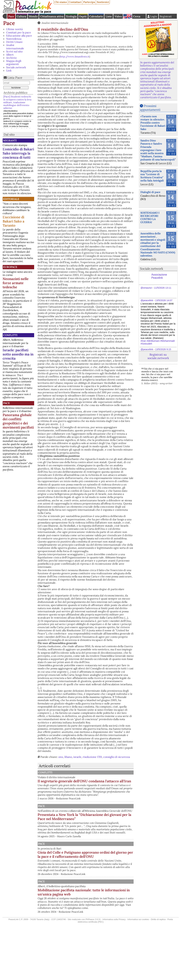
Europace (10, 267)
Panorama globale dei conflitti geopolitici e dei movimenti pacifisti (18, 421)
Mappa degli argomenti (13, 62)
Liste (109, 16)
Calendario (96, 16)
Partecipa (89, 2)
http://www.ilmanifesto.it (74, 56)
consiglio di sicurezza (116, 756)
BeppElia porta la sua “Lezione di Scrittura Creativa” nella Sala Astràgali (152, 175)
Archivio (11, 57)
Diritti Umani (14, 41)
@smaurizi (146, 287)
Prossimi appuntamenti (150, 108)
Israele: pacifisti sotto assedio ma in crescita (18, 354)
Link (9, 70)
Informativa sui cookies (138, 948)
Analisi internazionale (15, 46)
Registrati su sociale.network (158, 356)
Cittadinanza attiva (51, 16)
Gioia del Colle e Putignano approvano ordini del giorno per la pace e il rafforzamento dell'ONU (102, 871)
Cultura (21, 16)
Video (118, 16)
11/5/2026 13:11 (162, 287)
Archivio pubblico (15, 92)
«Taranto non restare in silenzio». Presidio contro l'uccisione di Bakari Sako (152, 123)
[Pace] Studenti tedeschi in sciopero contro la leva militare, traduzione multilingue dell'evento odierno (17, 102)
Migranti (10, 140)
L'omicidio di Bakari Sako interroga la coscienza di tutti (18, 153)
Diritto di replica (158, 948)
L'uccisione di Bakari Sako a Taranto (13, 221)
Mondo (33, 16)
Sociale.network (16, 67)
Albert (10, 54)
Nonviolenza (13, 38)
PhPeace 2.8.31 (93, 948)
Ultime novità (14, 29)
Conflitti (10, 335)
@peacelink (147, 300)
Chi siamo (61, 2)
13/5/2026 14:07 (163, 300)
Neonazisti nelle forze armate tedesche (16, 283)
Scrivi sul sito (14, 51)
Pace (11, 16)
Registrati (166, 16)
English (127, 16)
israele (77, 756)
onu (60, 756)
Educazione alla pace (19, 35)
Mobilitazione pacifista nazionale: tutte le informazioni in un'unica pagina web (99, 913)
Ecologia (71, 16)
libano (68, 756)
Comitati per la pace (18, 32)
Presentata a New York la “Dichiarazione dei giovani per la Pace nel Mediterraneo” (102, 829)
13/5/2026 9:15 (163, 349)
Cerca (136, 16)
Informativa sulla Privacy (114, 948)
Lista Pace (14, 78)
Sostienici (103, 2)
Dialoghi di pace (150, 192)
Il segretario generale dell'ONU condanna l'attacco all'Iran (97, 783)
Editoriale (11, 199)
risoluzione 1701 (92, 756)
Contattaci (75, 2)
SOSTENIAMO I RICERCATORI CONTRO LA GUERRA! (149, 217)
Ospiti (83, 16)
